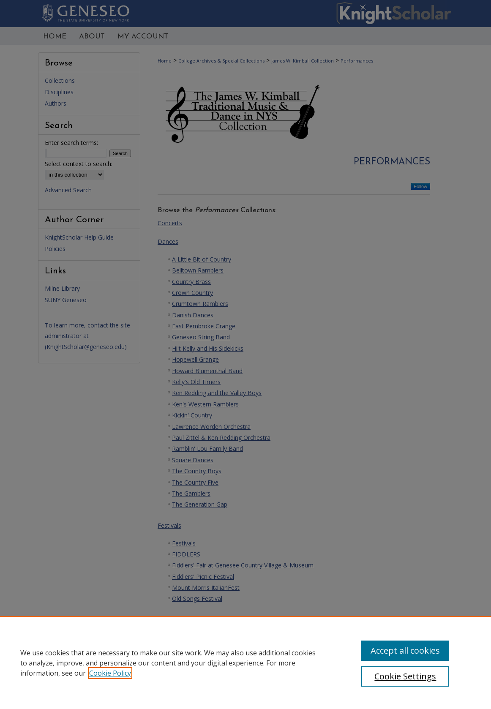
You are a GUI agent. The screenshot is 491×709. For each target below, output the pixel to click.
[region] (245, 662)
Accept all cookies (405, 650)
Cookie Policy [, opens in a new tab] (110, 673)
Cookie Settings (405, 676)
